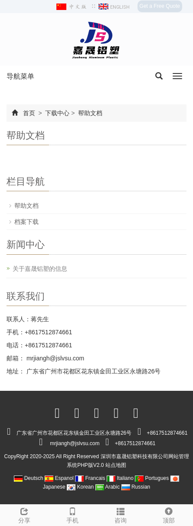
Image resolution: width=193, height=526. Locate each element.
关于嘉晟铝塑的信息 (40, 268)
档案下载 (26, 221)
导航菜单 (20, 76)
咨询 (121, 514)
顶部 (169, 514)
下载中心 (58, 113)
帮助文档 (89, 113)
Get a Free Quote (160, 6)
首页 (29, 113)
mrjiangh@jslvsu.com (54, 358)
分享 (24, 514)
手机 (72, 514)
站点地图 (115, 465)
